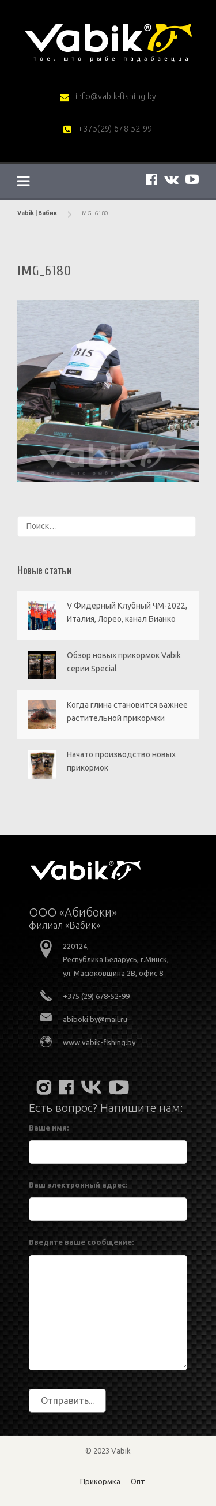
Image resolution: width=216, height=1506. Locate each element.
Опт (138, 1481)
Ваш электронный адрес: (78, 1185)
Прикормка (100, 1481)
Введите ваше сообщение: (81, 1242)
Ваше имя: (49, 1128)
